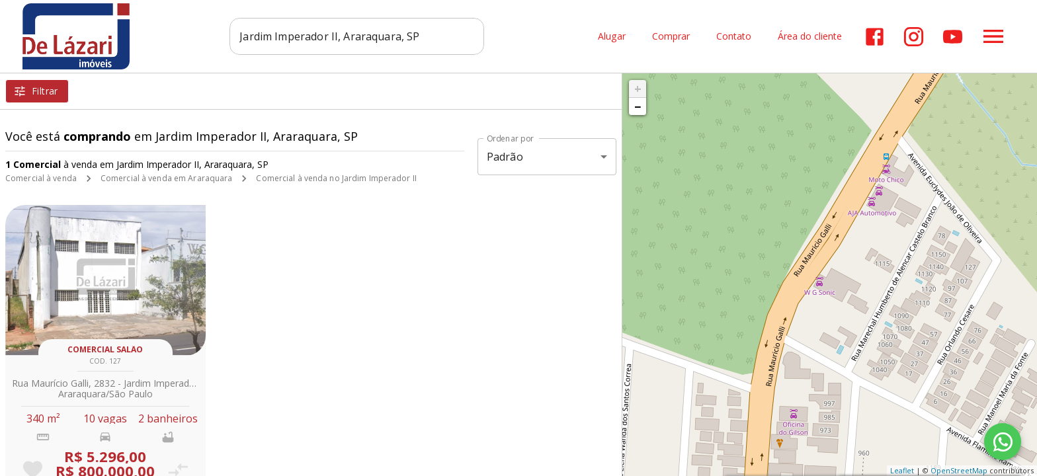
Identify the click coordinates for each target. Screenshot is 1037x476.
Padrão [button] (505, 156)
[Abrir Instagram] (913, 36)
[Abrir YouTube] (952, 36)
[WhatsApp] (1002, 441)
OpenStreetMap (959, 470)
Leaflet (902, 470)
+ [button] (638, 89)
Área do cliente (810, 36)
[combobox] (356, 36)
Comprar (671, 36)
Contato (733, 36)
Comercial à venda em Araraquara (167, 178)
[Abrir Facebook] (874, 36)
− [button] (637, 106)
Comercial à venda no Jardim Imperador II (336, 178)
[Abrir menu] (993, 36)
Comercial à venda (41, 178)
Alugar (612, 36)
